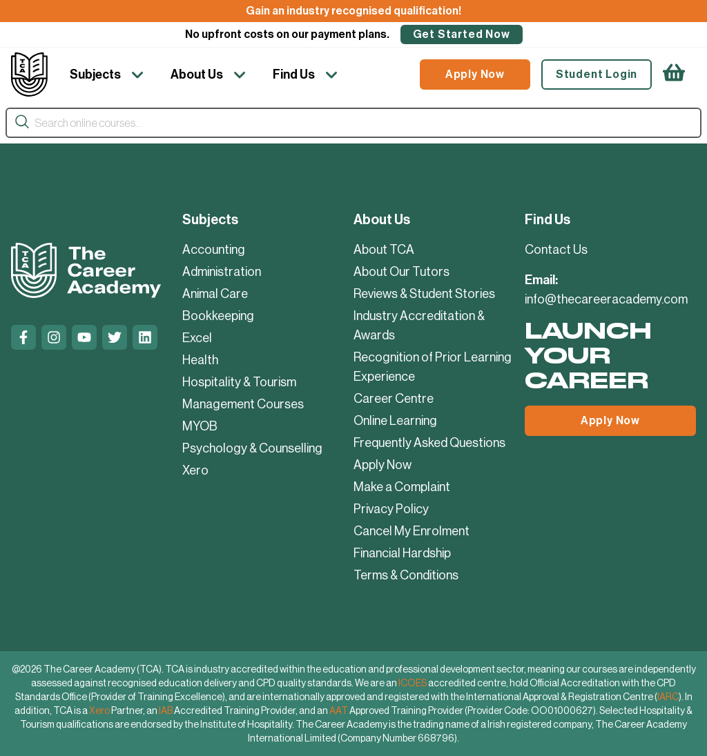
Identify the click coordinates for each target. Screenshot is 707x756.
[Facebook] (23, 337)
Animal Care (215, 294)
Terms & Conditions (406, 575)
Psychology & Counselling (252, 448)
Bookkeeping (218, 316)
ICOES (412, 682)
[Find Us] (307, 74)
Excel (197, 338)
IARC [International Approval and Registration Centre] (668, 696)
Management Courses (243, 404)
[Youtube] (84, 337)
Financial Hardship (402, 553)
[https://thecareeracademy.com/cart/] (674, 74)
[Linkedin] (145, 337)
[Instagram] (53, 337)
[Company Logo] (29, 74)
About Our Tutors (401, 272)
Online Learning (395, 421)
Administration (221, 272)
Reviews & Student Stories (424, 294)
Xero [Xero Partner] (99, 710)
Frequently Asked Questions (429, 443)
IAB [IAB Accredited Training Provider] (166, 710)
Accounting (213, 250)
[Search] (22, 122)
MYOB (199, 426)
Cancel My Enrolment (411, 531)
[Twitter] (114, 337)
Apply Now (475, 74)
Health (200, 360)
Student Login (596, 74)
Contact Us (556, 250)
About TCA (384, 250)
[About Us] (211, 74)
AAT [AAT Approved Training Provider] (338, 710)
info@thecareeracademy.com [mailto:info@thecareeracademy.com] (606, 299)
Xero (195, 470)
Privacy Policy (391, 509)
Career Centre (394, 399)
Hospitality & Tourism (239, 382)
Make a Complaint (402, 487)
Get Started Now (461, 34)
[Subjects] (109, 74)
